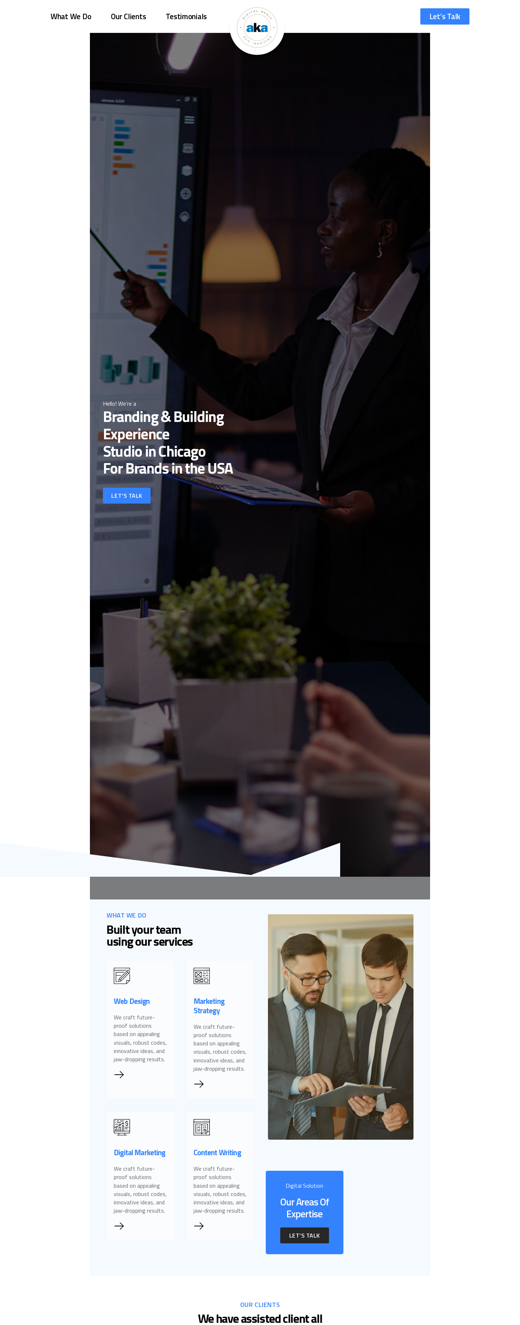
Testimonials (186, 14)
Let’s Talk (444, 14)
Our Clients (128, 14)
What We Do (71, 14)
